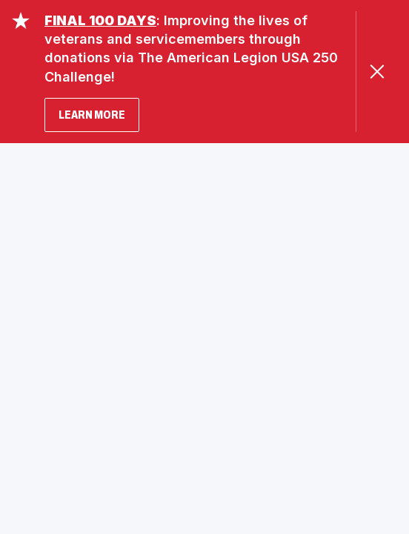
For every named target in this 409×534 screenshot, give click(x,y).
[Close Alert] (376, 71)
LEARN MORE (92, 114)
